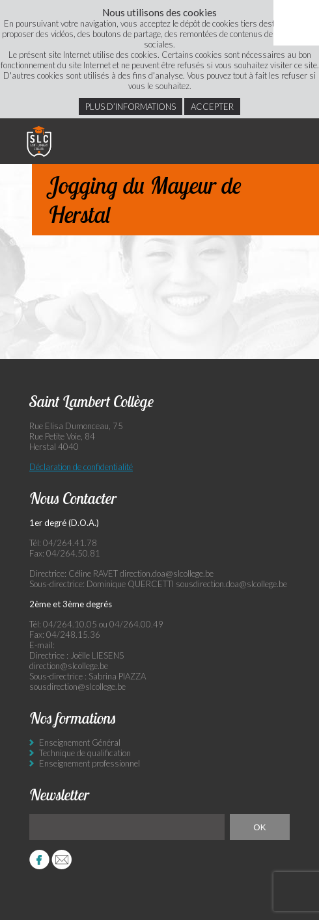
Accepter (212, 106)
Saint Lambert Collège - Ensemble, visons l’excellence (39, 141)
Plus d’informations (130, 106)
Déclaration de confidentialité (81, 467)
